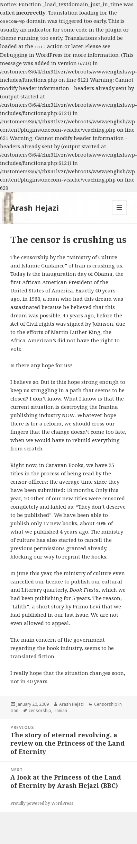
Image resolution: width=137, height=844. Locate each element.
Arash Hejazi (34, 207)
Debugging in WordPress (31, 54)
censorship (40, 710)
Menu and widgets (119, 214)
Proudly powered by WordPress (41, 803)
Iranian (60, 710)
